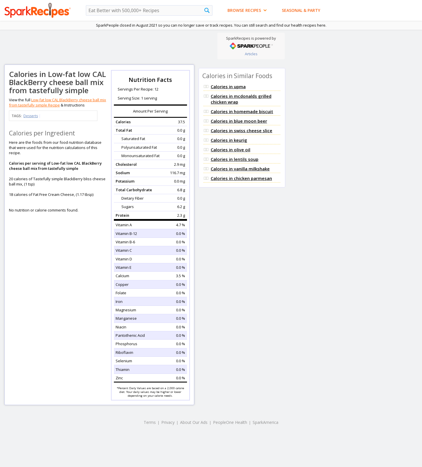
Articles (251, 53)
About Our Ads (194, 422)
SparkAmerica (265, 422)
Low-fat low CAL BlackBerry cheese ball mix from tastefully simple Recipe (57, 102)
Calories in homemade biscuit (242, 111)
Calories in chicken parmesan (241, 178)
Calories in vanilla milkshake (240, 169)
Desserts (30, 115)
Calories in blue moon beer (239, 121)
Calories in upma (228, 86)
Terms (150, 422)
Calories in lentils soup (234, 159)
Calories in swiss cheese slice (241, 130)
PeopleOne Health (230, 422)
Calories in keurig (229, 140)
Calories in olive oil (230, 149)
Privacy (168, 422)
